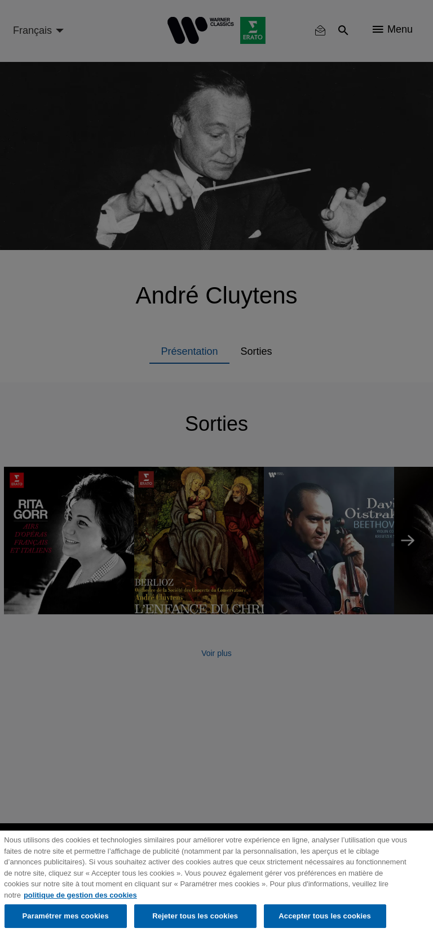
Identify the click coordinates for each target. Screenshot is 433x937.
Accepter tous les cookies (325, 916)
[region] (216, 884)
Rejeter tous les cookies (195, 916)
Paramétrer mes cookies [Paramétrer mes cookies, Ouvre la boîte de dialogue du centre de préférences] (66, 916)
